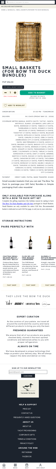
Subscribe (28, 376)
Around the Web (28, 448)
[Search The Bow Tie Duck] (31, 2)
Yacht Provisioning (27, 430)
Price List (27, 409)
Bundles (11, 10)
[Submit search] (7, 2)
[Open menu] (3, 2)
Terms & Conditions (27, 439)
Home (3, 10)
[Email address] (28, 372)
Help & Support (28, 404)
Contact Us (26, 413)
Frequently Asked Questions (27, 417)
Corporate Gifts (27, 435)
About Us (28, 422)
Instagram (27, 452)
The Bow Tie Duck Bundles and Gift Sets (17, 204)
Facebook (27, 456)
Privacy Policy (27, 443)
